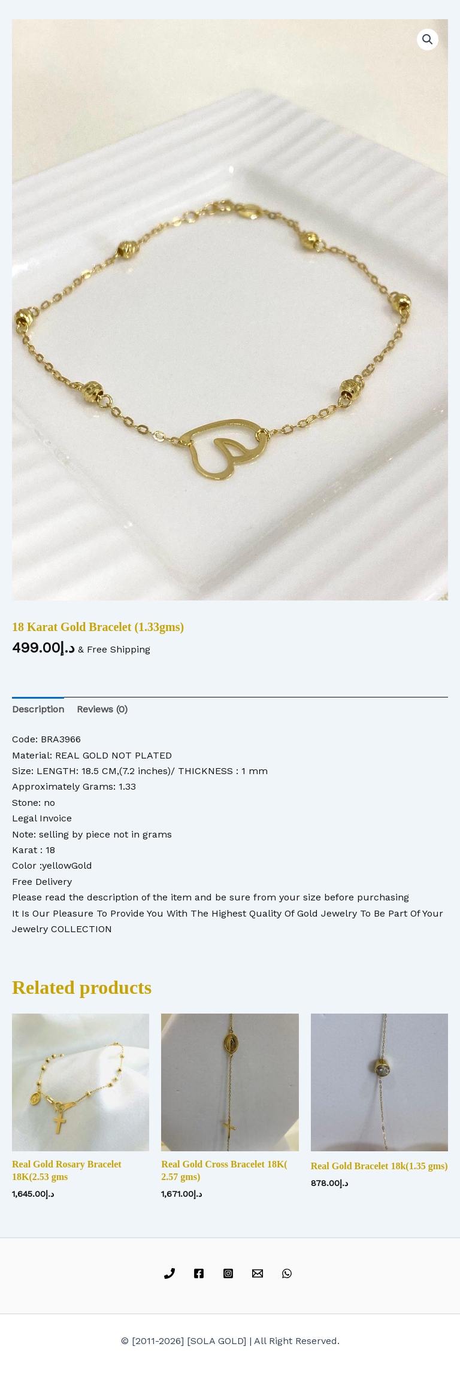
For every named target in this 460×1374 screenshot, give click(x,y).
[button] (427, 39)
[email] (259, 1273)
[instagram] (230, 1273)
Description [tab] (38, 709)
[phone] (172, 1273)
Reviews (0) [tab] (102, 709)
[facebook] (201, 1273)
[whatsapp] (288, 1273)
